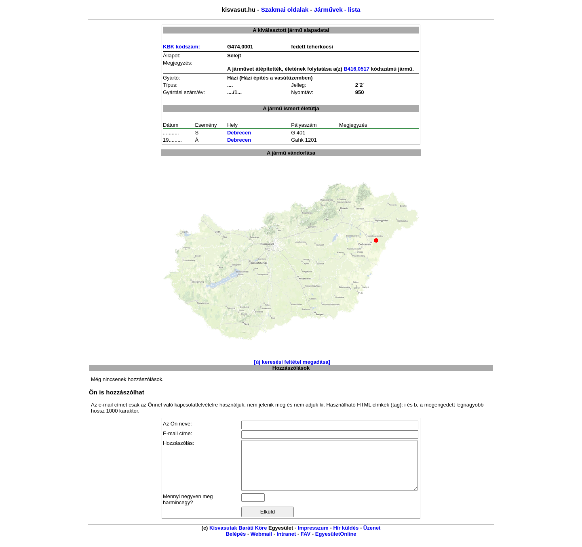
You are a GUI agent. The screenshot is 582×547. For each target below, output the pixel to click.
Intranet (286, 544)
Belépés (236, 544)
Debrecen (239, 133)
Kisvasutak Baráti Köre (238, 537)
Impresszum (313, 537)
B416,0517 (356, 69)
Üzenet (372, 537)
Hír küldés (345, 537)
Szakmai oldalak (284, 9)
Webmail (261, 544)
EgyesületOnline (335, 544)
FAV (305, 544)
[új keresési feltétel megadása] (292, 362)
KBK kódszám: (181, 47)
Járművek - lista (337, 9)
